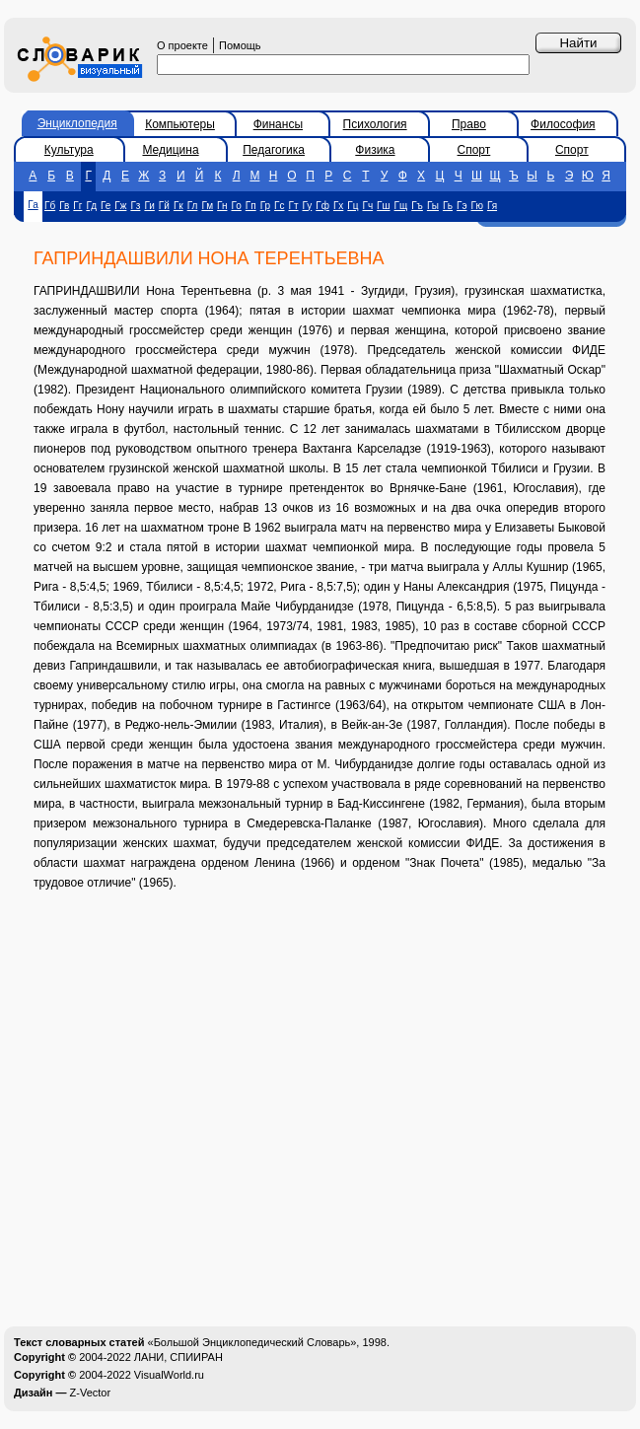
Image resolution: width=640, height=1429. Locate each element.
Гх (338, 205)
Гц (352, 205)
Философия (563, 124)
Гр (265, 205)
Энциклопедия (77, 123)
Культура (69, 150)
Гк (178, 205)
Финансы (278, 124)
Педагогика (274, 150)
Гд (91, 205)
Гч (367, 205)
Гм (207, 205)
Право (469, 124)
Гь (448, 205)
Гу (308, 205)
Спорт (474, 150)
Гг (77, 205)
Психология (375, 124)
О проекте (182, 45)
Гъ (417, 205)
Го (237, 205)
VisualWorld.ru (169, 1375)
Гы (433, 205)
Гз (135, 205)
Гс (279, 205)
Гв (64, 205)
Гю (477, 205)
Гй (164, 205)
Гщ (401, 205)
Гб (49, 205)
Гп (251, 205)
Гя (492, 205)
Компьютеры (180, 124)
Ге (105, 205)
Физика (374, 150)
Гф (322, 205)
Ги (149, 205)
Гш (383, 205)
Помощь (240, 45)
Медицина (170, 150)
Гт (294, 205)
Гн (222, 205)
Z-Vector (90, 1392)
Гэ (462, 205)
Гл (192, 205)
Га (32, 204)
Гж (120, 205)
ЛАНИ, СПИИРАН (178, 1357)
